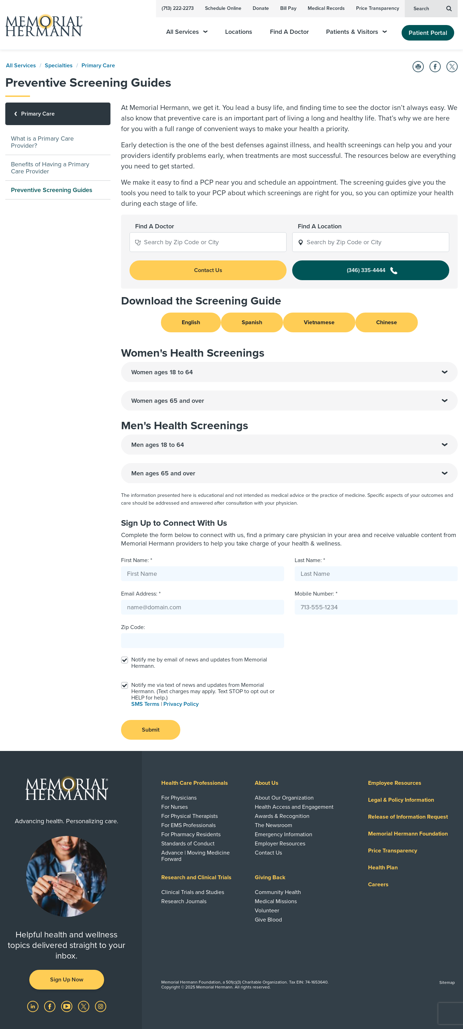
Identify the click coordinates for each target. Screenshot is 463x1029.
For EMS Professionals (188, 825)
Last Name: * (310, 560)
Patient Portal (428, 33)
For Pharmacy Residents (191, 834)
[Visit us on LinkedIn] (33, 1006)
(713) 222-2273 (178, 8)
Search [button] (433, 8)
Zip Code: (133, 627)
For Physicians (179, 798)
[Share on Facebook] (435, 66)
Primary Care (98, 65)
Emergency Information (283, 834)
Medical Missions (276, 901)
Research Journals (183, 901)
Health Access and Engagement (294, 807)
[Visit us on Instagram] (100, 1006)
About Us (266, 783)
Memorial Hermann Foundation (408, 833)
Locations (238, 32)
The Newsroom (273, 825)
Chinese (386, 322)
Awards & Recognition (282, 816)
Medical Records (326, 8)
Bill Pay (288, 8)
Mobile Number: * (316, 594)
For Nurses (174, 807)
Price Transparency (377, 8)
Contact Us (268, 853)
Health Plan (383, 867)
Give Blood (268, 920)
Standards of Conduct (188, 843)
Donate (261, 8)
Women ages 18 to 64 (289, 372)
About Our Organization (284, 798)
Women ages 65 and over (289, 401)
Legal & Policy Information (401, 799)
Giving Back (270, 877)
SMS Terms (145, 704)
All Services (187, 32)
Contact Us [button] (208, 270)
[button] (138, 242)
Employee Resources (394, 783)
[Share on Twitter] (452, 66)
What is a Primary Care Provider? (42, 142)
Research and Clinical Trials (196, 877)
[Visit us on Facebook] (50, 1006)
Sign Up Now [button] (66, 979)
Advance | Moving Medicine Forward (195, 856)
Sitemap (447, 982)
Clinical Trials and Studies (192, 892)
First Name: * (136, 560)
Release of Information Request (408, 816)
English (191, 322)
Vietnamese (319, 322)
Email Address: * (141, 594)
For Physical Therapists (189, 816)
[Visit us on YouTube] (67, 1006)
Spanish (252, 322)
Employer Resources (280, 843)
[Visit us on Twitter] (84, 1006)
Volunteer (267, 910)
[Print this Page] (418, 66)
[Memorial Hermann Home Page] (40, 24)
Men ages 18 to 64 (289, 445)
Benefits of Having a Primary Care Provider (50, 167)
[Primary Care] (57, 114)
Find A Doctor (289, 32)
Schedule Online (223, 8)
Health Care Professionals (194, 783)
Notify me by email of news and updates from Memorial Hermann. (199, 663)
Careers (378, 884)
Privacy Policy (181, 704)
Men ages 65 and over (289, 473)
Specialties (59, 65)
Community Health (278, 892)
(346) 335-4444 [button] (372, 270)
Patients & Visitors (356, 32)
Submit (151, 729)
